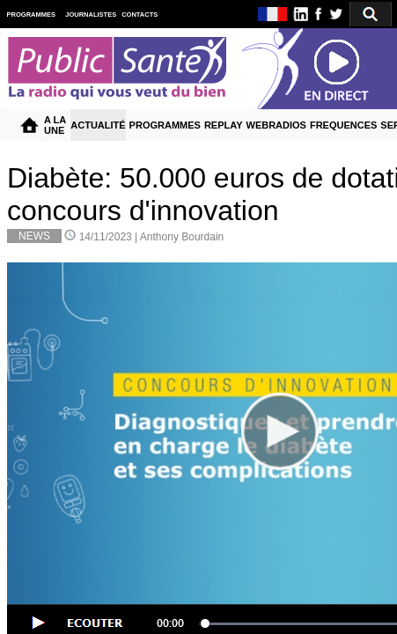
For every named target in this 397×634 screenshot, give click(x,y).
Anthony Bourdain (182, 237)
